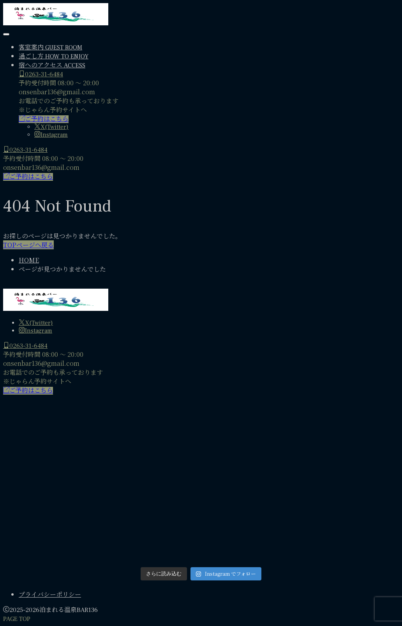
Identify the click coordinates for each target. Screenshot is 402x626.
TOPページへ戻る (28, 244)
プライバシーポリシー (50, 594)
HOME (29, 260)
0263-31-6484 (41, 74)
